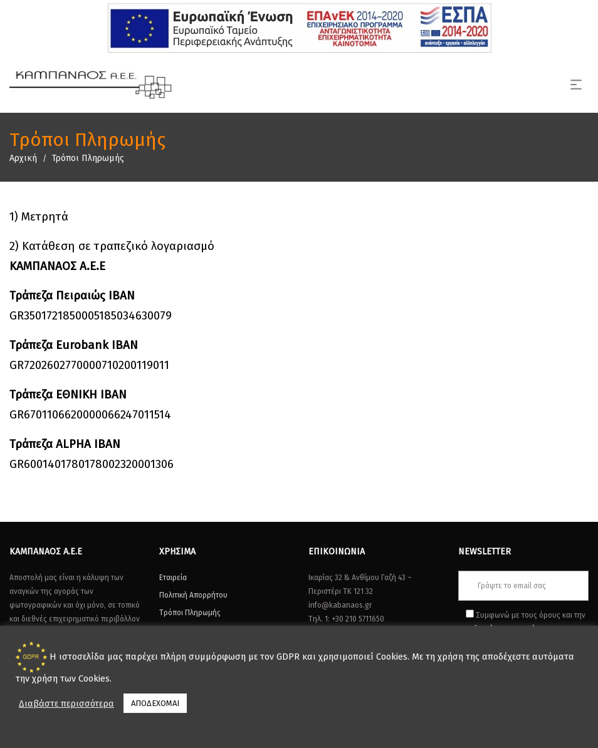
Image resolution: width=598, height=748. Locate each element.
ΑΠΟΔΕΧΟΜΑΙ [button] (155, 703)
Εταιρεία (173, 577)
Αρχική (23, 158)
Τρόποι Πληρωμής (190, 612)
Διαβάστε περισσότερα (66, 703)
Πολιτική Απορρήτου (193, 595)
